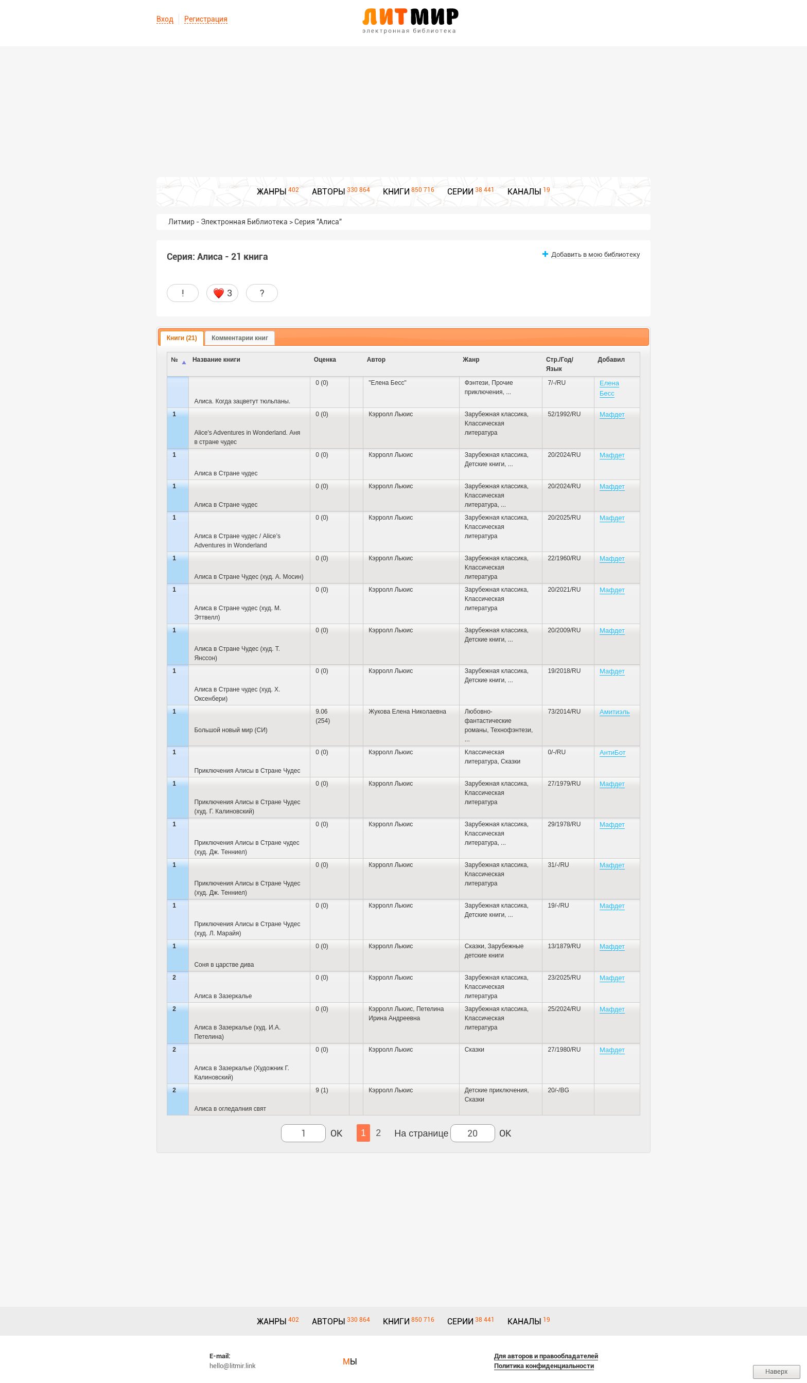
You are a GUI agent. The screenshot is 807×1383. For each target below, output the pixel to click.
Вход (164, 19)
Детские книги (484, 464)
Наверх (776, 1371)
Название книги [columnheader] (216, 359)
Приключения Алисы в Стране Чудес (247, 770)
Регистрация (205, 19)
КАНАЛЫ (524, 192)
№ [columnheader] (174, 359)
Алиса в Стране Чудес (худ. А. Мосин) (248, 576)
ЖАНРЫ (272, 192)
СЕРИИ (460, 192)
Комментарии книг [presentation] (240, 338)
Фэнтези (476, 382)
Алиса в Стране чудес (225, 473)
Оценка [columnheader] (325, 359)
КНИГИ (396, 192)
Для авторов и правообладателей (546, 1356)
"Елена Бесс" (387, 382)
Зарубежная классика (496, 414)
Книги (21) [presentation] (182, 338)
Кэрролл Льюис (391, 414)
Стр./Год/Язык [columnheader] (559, 364)
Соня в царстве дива (224, 964)
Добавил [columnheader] (611, 359)
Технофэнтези (510, 730)
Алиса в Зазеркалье (223, 996)
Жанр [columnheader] (471, 359)
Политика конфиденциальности (544, 1366)
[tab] (182, 338)
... (508, 392)
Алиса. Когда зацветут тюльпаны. (242, 401)
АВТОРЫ (328, 192)
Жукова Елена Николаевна (407, 711)
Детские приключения (496, 1090)
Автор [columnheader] (376, 359)
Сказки (510, 761)
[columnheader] (356, 364)
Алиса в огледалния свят (230, 1108)
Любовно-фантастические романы (488, 721)
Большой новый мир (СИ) (230, 730)
